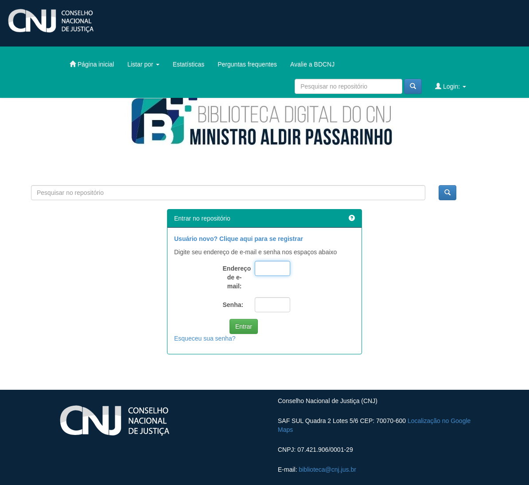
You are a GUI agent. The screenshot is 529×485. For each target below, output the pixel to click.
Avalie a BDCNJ (312, 64)
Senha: (233, 304)
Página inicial (92, 64)
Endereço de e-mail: (236, 277)
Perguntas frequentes (247, 64)
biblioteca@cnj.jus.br (327, 469)
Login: (450, 86)
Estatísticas (189, 64)
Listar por (143, 64)
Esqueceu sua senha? (205, 338)
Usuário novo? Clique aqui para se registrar (238, 238)
